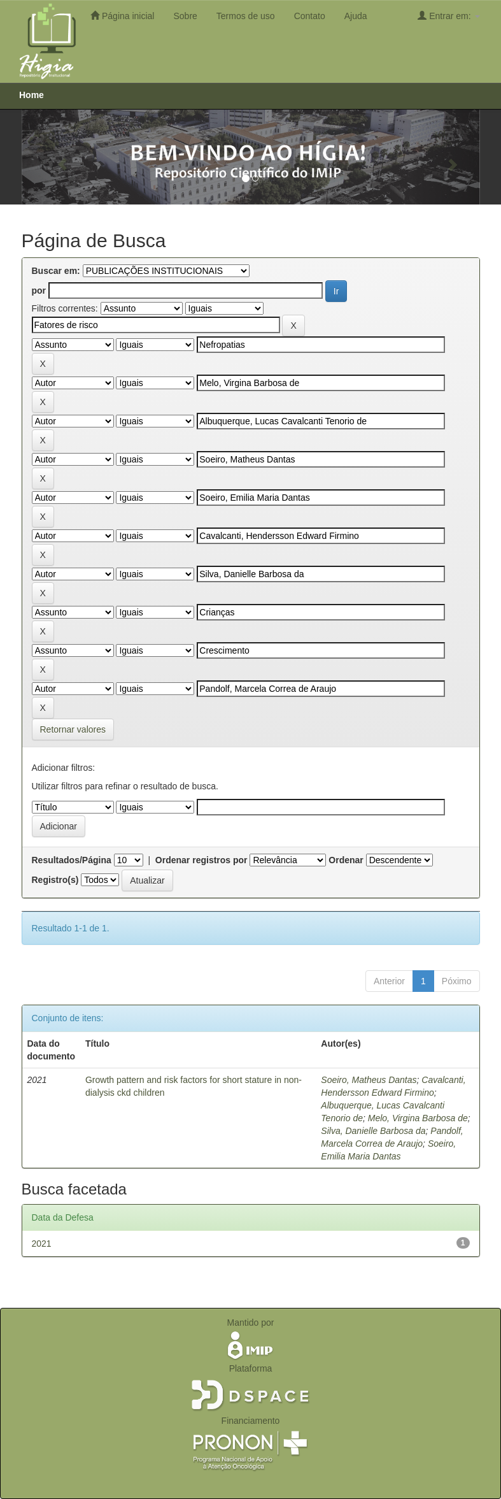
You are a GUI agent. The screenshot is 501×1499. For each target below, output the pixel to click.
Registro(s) (55, 880)
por (39, 290)
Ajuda (355, 16)
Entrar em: (448, 15)
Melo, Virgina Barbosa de (418, 1118)
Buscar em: (56, 271)
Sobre (185, 16)
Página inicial (122, 15)
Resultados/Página (71, 860)
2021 (42, 1243)
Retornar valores (73, 729)
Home (31, 95)
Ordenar (345, 860)
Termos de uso (245, 16)
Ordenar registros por (201, 860)
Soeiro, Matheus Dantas (368, 1080)
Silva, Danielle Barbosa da (373, 1131)
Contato (309, 16)
